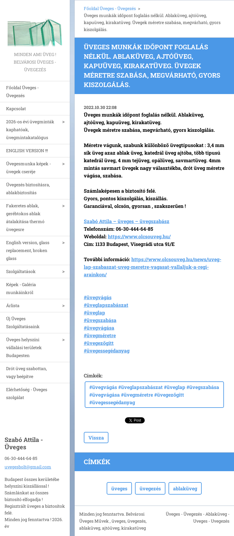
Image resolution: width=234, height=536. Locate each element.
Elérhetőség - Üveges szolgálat (26, 393)
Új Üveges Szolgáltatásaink (23, 322)
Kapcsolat (16, 108)
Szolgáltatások (21, 271)
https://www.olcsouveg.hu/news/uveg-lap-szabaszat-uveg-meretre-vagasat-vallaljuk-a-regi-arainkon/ (152, 267)
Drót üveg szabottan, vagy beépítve (26, 372)
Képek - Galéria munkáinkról (21, 288)
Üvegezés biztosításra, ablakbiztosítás (28, 188)
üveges (119, 488)
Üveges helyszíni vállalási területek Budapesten (24, 347)
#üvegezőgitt (99, 343)
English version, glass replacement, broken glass (27, 250)
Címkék (92, 375)
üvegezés (150, 488)
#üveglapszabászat (106, 305)
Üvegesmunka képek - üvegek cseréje (28, 167)
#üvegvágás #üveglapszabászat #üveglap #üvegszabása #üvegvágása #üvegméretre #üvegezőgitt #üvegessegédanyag (154, 394)
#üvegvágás (98, 297)
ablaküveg (185, 488)
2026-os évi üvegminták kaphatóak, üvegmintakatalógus (30, 129)
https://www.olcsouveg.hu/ (139, 236)
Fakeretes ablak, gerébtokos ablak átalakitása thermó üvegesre (25, 217)
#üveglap (94, 312)
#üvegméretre (100, 335)
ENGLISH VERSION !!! (27, 150)
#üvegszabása (100, 320)
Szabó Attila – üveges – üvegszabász (126, 221)
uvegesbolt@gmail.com (28, 467)
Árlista (13, 305)
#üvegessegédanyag (106, 350)
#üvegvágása (99, 327)
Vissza (96, 437)
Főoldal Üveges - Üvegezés (22, 91)
